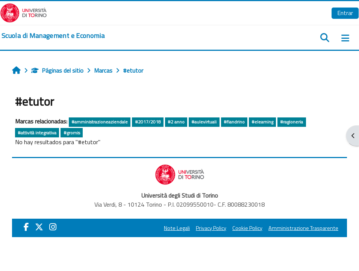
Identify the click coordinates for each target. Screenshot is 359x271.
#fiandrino (234, 121)
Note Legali (177, 228)
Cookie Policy (247, 228)
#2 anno (176, 121)
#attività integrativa (37, 132)
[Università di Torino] (23, 12)
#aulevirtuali (204, 121)
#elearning (262, 121)
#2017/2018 (148, 121)
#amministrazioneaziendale (99, 121)
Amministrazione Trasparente (303, 228)
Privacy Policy (211, 228)
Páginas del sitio (57, 70)
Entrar (345, 12)
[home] (53, 36)
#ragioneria (291, 121)
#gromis (72, 132)
